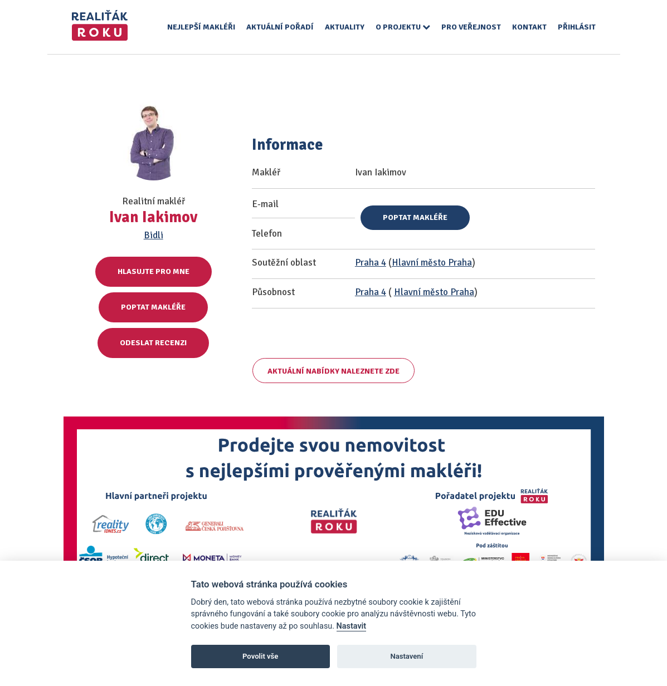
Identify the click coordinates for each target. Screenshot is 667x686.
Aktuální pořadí (280, 27)
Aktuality (344, 27)
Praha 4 (370, 262)
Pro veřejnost (471, 27)
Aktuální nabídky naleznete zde (333, 371)
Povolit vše (260, 656)
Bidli (153, 235)
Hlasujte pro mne (153, 271)
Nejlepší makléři (201, 27)
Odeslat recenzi (153, 342)
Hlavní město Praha (432, 262)
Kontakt (529, 27)
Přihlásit (577, 27)
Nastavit (352, 626)
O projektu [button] (403, 27)
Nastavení (406, 656)
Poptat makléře (153, 307)
